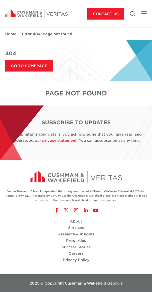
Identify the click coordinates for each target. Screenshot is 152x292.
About (76, 221)
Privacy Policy (76, 260)
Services (76, 227)
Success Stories (76, 247)
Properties (76, 240)
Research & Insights (76, 234)
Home (10, 34)
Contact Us (106, 14)
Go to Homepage (29, 66)
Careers (76, 253)
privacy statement (59, 140)
